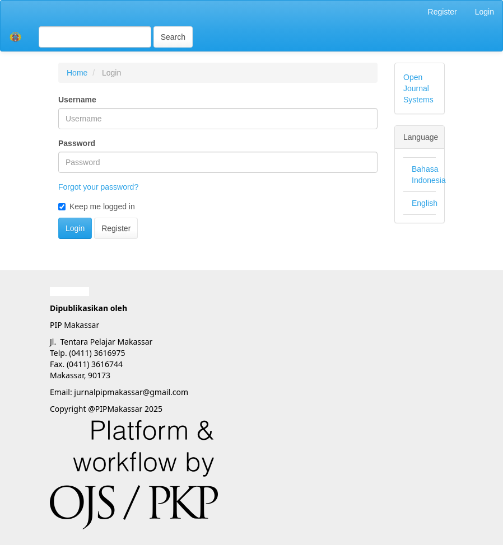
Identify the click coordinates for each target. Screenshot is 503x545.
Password (76, 143)
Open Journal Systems (418, 88)
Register (442, 11)
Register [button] (116, 228)
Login (484, 11)
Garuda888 (69, 291)
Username (77, 99)
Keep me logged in (96, 206)
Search (173, 36)
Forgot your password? (98, 186)
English (424, 203)
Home (77, 72)
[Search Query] (95, 37)
